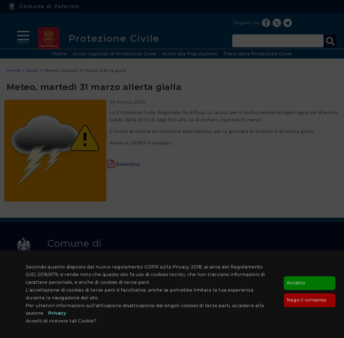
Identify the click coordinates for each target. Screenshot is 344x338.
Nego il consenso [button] (307, 300)
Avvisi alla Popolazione (189, 53)
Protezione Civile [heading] (114, 38)
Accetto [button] (296, 282)
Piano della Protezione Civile (257, 53)
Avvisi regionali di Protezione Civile (114, 53)
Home (59, 53)
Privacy (57, 313)
